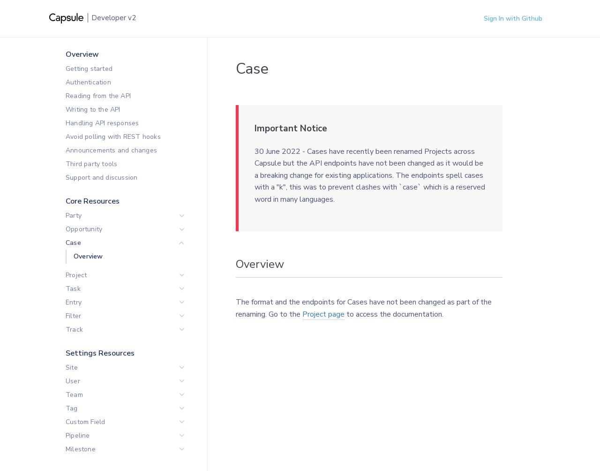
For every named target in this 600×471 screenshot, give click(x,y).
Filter (73, 315)
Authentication (88, 82)
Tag (72, 408)
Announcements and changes (111, 150)
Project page (323, 314)
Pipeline (78, 435)
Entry (74, 302)
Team (74, 394)
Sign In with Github (513, 18)
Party (74, 215)
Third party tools (91, 164)
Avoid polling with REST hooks (113, 136)
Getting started (89, 68)
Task (73, 288)
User (73, 381)
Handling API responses (102, 123)
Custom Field (85, 422)
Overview (88, 256)
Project (76, 275)
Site (72, 367)
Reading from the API (98, 95)
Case (73, 242)
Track (74, 329)
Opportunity (84, 229)
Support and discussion (101, 177)
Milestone (81, 449)
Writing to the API (93, 109)
